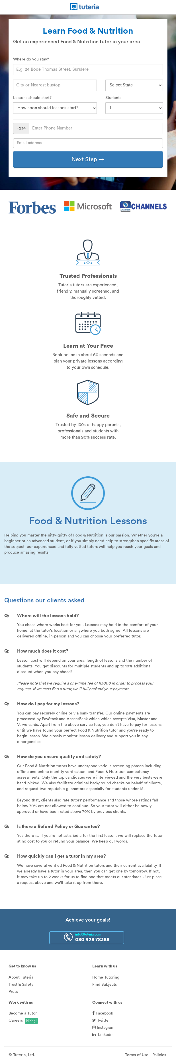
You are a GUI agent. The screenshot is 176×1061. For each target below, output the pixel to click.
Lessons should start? (32, 98)
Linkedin (103, 1035)
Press (13, 992)
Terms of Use (136, 1055)
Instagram (103, 1028)
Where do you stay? (31, 59)
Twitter (101, 1020)
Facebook (102, 1013)
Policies (159, 1055)
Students (113, 98)
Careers (16, 1020)
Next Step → (88, 159)
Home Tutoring (105, 977)
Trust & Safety (21, 985)
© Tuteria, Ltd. (22, 1055)
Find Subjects (104, 985)
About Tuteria (21, 977)
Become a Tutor (23, 1013)
